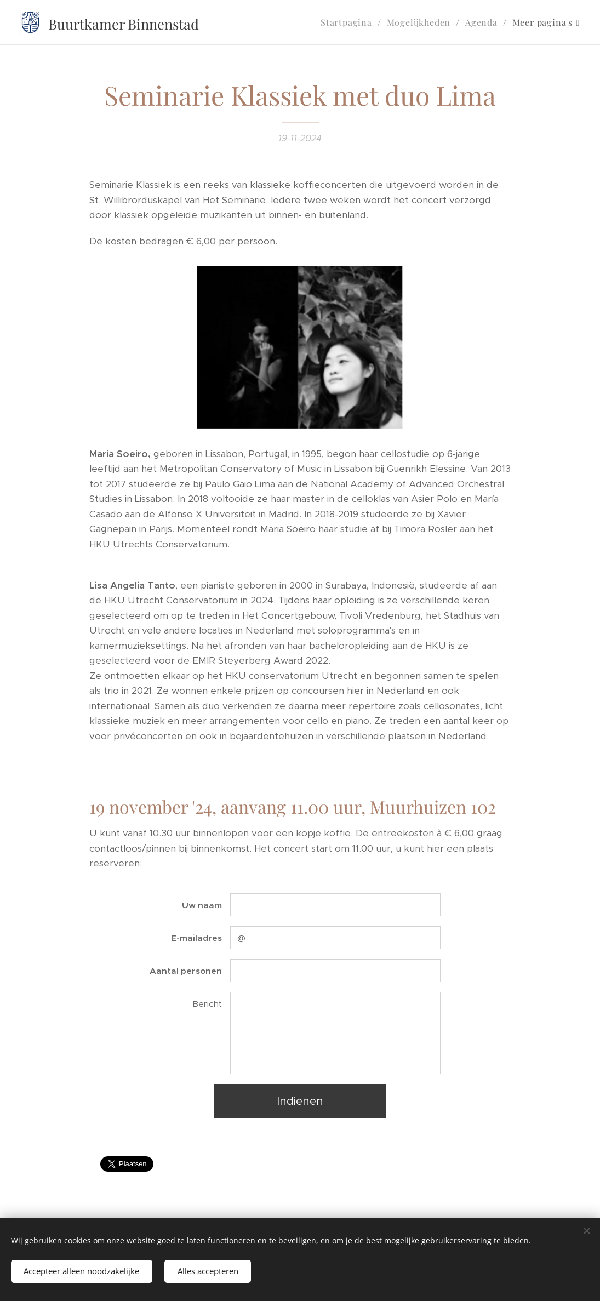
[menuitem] (349, 22)
